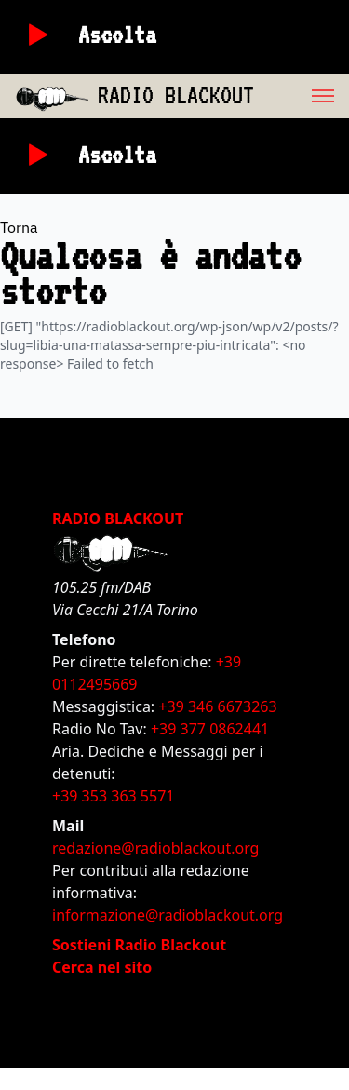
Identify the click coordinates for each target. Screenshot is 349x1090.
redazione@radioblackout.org (155, 848)
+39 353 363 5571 (113, 796)
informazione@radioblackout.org (167, 915)
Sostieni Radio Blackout (139, 945)
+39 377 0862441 (210, 729)
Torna (19, 227)
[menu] (301, 96)
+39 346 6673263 (217, 706)
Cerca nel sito (102, 967)
